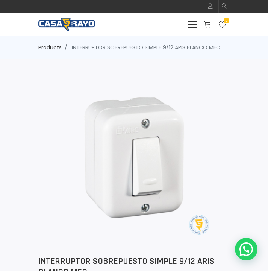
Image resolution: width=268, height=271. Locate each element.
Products (50, 47)
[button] (224, 6)
